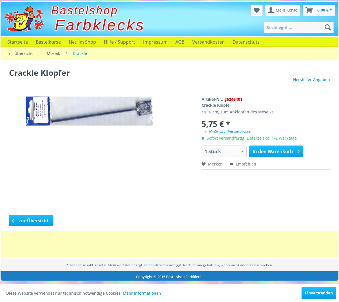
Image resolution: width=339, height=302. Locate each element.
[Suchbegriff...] (299, 27)
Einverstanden (319, 293)
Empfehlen (243, 164)
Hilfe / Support (119, 42)
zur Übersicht (30, 221)
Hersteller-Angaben (311, 79)
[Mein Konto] (282, 10)
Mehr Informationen (142, 293)
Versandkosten (208, 42)
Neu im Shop (82, 42)
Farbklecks (100, 25)
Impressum (155, 42)
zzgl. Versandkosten (236, 131)
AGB (179, 42)
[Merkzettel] (257, 10)
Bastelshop (84, 10)
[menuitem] (299, 27)
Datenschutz (246, 42)
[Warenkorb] (319, 10)
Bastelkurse (48, 42)
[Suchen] (328, 27)
